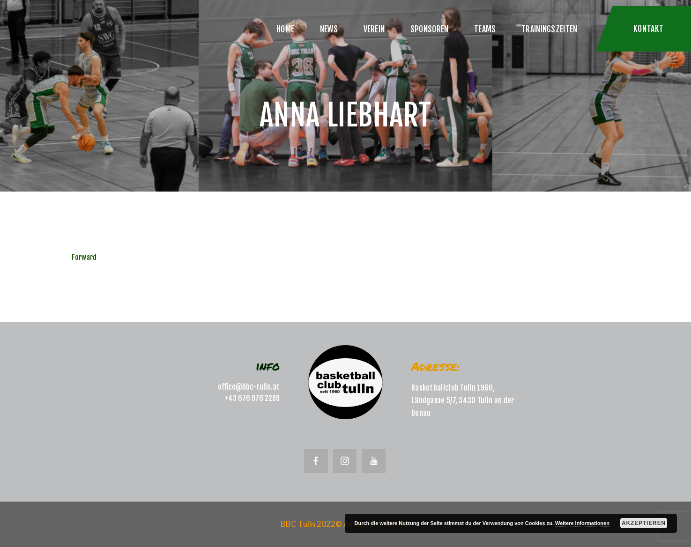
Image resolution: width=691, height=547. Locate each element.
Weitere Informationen (582, 523)
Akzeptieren (644, 523)
